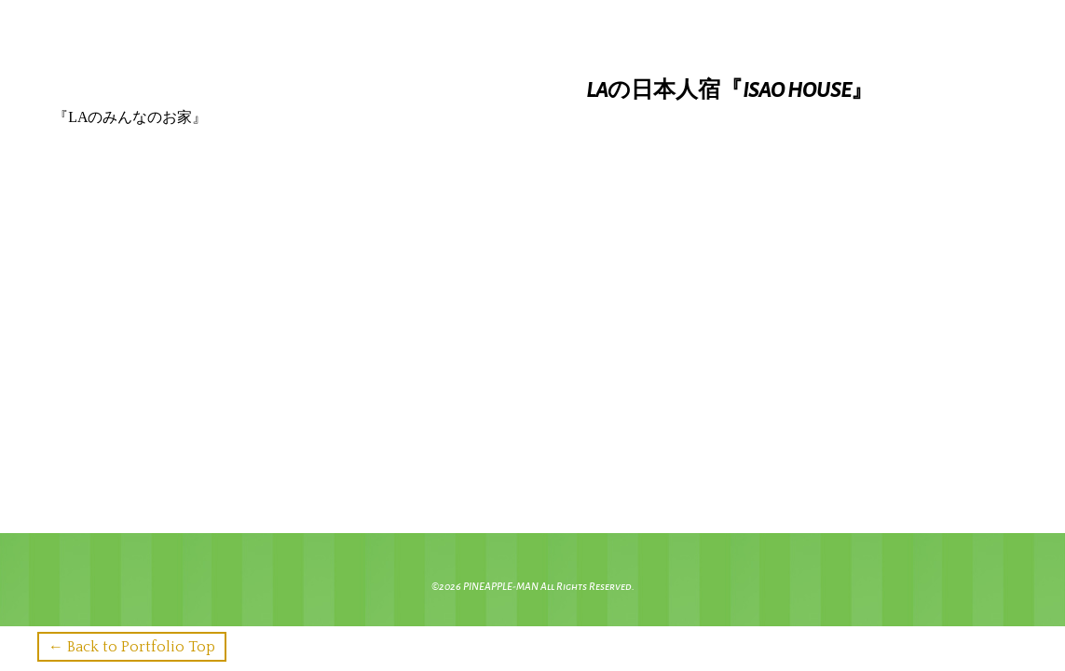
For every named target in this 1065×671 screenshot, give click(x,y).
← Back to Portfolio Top (131, 646)
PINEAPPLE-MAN (501, 586)
